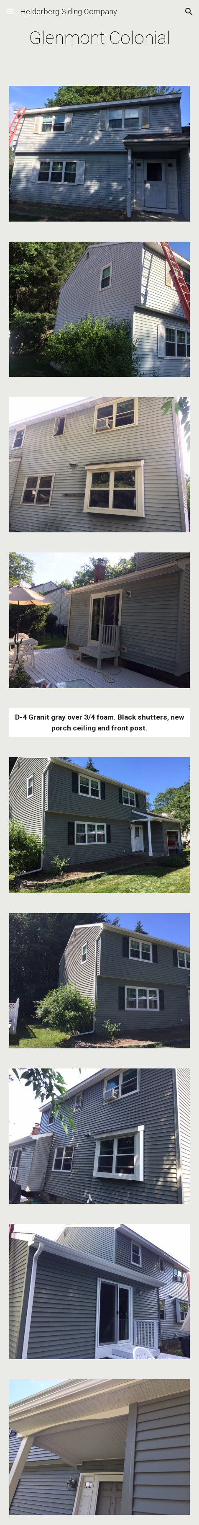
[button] (10, 11)
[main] (99, 37)
